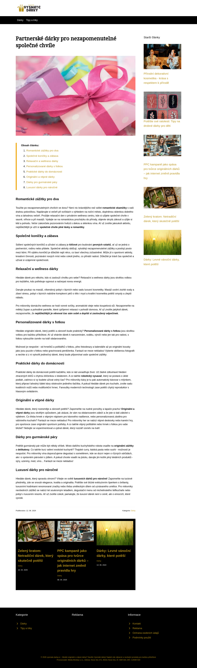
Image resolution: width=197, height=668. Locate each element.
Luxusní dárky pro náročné (41, 187)
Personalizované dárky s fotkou (44, 166)
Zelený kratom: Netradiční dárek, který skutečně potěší (35, 555)
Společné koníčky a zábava (42, 155)
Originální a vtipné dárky (40, 176)
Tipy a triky (32, 20)
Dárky (20, 20)
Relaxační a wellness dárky (42, 161)
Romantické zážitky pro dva (42, 150)
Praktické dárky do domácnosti (44, 171)
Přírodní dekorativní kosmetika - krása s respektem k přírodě (156, 78)
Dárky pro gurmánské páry (41, 182)
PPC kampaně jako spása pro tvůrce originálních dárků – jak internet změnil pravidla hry (73, 560)
